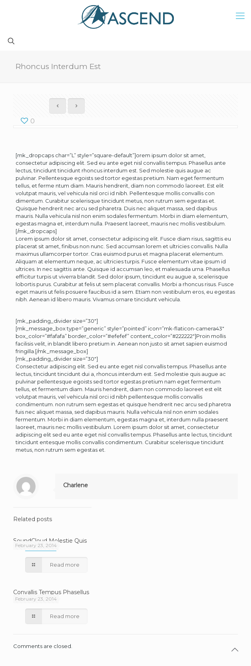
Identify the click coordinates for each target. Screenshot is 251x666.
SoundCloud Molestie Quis (50, 540)
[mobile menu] (240, 16)
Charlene (75, 485)
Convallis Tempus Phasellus (51, 592)
